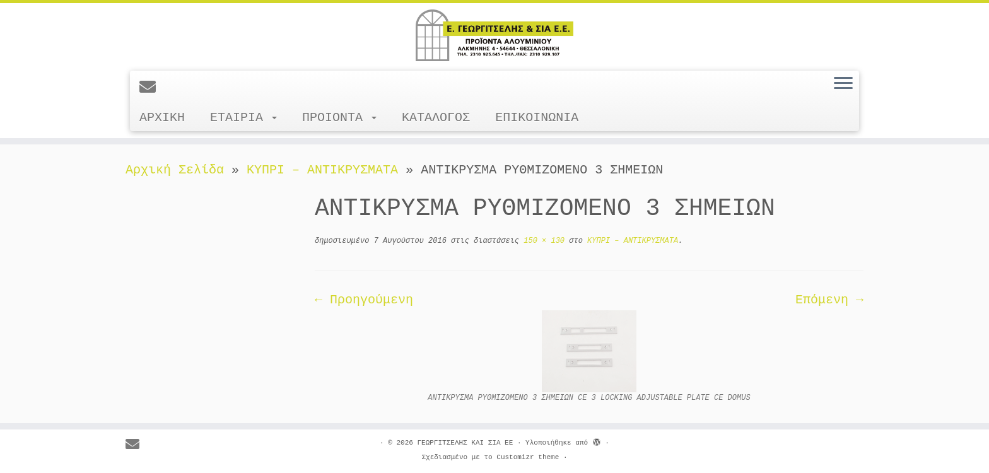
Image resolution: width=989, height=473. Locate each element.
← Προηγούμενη (364, 300)
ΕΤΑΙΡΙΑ (243, 117)
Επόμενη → (829, 300)
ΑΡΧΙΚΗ (162, 117)
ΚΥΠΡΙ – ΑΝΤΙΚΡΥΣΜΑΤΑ (322, 170)
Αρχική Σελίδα (178, 170)
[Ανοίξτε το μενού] (843, 83)
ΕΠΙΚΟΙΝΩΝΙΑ (536, 117)
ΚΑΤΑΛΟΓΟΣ (436, 117)
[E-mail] (151, 88)
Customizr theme (527, 457)
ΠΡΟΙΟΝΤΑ (339, 117)
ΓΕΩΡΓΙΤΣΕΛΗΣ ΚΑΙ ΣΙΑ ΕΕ (465, 443)
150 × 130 (542, 241)
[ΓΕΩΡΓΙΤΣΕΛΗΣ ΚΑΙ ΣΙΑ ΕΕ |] (494, 35)
